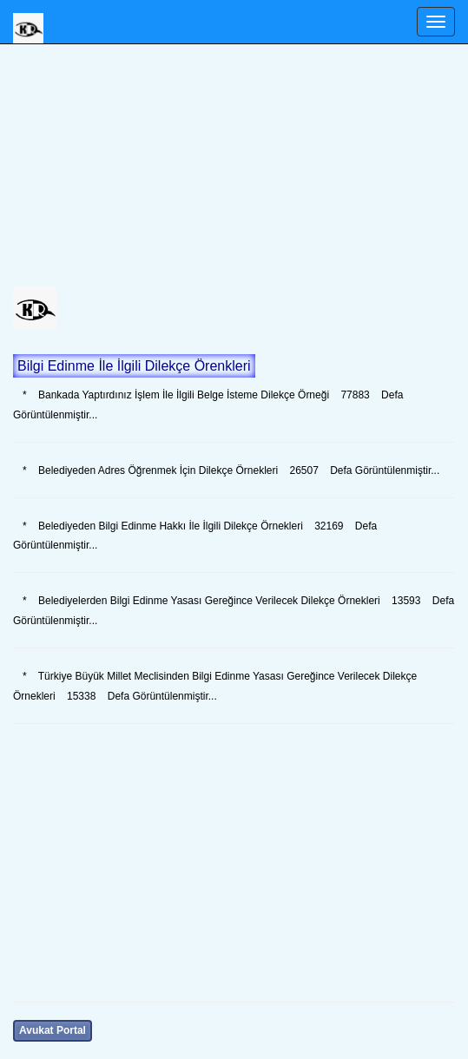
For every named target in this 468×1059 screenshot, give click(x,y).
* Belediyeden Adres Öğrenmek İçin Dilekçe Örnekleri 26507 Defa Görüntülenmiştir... (226, 470)
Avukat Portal (52, 1030)
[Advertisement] (234, 164)
